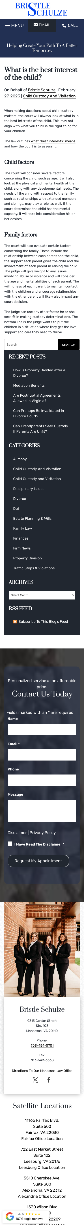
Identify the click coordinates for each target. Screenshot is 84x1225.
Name (13, 719)
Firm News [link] (22, 548)
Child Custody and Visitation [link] (37, 479)
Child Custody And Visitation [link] (49, 96)
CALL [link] (70, 25)
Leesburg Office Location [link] (42, 1167)
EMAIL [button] (42, 25)
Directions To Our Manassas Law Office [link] (42, 1071)
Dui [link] (16, 508)
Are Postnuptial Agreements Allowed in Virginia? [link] (37, 398)
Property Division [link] (27, 558)
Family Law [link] (22, 528)
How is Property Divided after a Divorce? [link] (39, 373)
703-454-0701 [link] (42, 1045)
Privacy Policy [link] (43, 832)
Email (14, 744)
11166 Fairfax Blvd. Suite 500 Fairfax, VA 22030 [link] (42, 1126)
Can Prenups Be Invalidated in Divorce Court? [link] (38, 413)
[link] (42, 9)
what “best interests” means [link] (53, 141)
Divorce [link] (19, 498)
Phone (13, 769)
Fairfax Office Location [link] (42, 1138)
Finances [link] (20, 538)
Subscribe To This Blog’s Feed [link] (40, 621)
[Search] (42, 344)
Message (15, 794)
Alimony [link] (20, 459)
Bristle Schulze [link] (42, 89)
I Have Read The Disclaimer (39, 844)
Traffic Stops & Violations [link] (34, 568)
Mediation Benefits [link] (29, 385)
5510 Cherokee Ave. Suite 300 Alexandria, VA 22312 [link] (42, 1184)
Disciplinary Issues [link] (28, 489)
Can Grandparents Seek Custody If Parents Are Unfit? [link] (40, 429)
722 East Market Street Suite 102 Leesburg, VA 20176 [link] (42, 1155)
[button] (14, 24)
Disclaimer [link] (17, 832)
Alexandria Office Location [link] (42, 1196)
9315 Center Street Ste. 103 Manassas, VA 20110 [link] (42, 1026)
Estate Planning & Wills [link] (32, 518)
